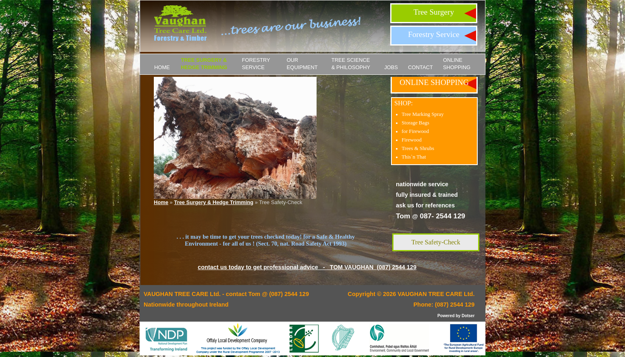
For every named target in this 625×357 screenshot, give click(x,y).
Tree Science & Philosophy (350, 63)
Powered (446, 315)
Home (162, 67)
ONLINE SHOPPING (457, 63)
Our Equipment (301, 63)
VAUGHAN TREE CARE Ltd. (436, 294)
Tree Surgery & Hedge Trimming (204, 63)
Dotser (467, 315)
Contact (420, 67)
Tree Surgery (433, 12)
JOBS (391, 67)
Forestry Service (433, 34)
